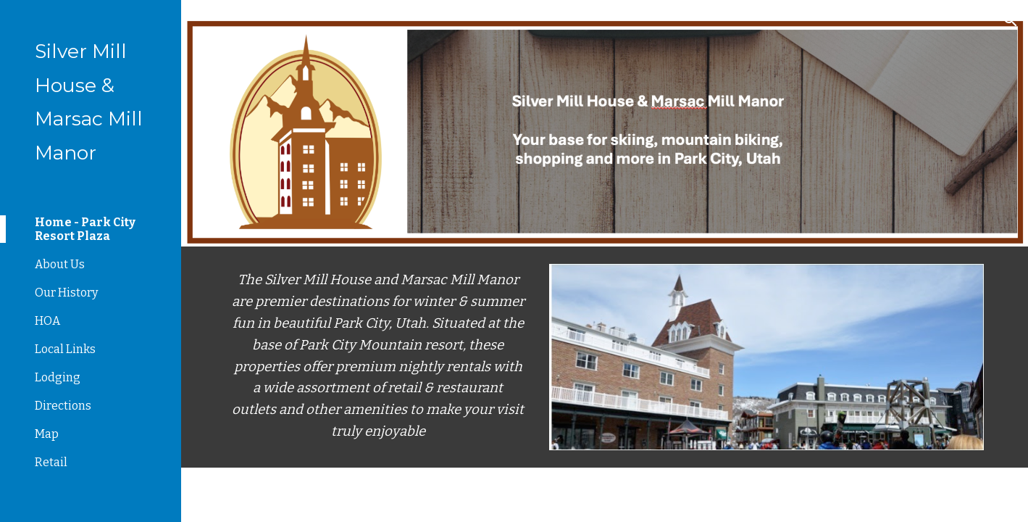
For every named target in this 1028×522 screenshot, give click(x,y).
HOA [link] (47, 321)
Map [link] (47, 434)
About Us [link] (60, 264)
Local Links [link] (65, 349)
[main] (377, 356)
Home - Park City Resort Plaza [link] (85, 229)
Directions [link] (63, 406)
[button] (1010, 20)
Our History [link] (66, 292)
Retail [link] (51, 462)
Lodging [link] (57, 377)
